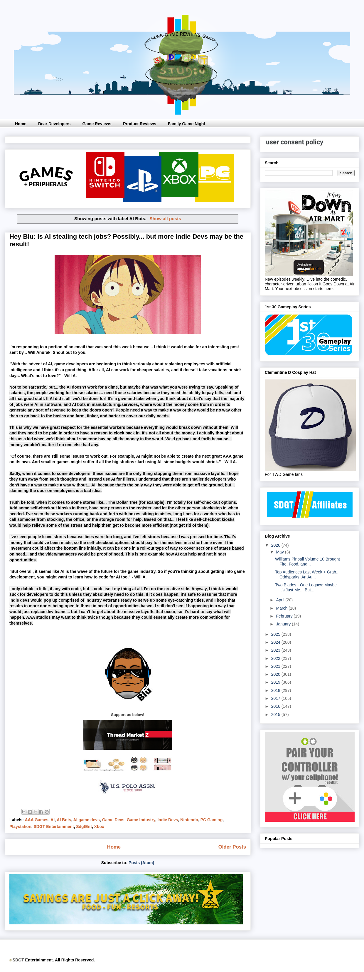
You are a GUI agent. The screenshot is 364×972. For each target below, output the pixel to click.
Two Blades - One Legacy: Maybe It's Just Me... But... (306, 587)
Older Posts (232, 847)
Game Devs (113, 819)
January (284, 624)
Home (20, 123)
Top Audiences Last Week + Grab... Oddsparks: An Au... (307, 574)
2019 (276, 682)
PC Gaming (211, 819)
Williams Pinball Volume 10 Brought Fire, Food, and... (307, 561)
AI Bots (64, 819)
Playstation (20, 826)
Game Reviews (96, 123)
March (282, 608)
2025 (276, 634)
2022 (276, 658)
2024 (276, 642)
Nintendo (189, 819)
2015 (276, 714)
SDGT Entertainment (53, 826)
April (280, 600)
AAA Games (36, 819)
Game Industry (141, 819)
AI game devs (86, 819)
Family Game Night (186, 123)
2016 (276, 706)
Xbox (99, 826)
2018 (276, 690)
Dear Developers (54, 123)
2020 (276, 674)
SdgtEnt (84, 826)
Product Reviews (139, 123)
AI (52, 819)
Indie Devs (167, 819)
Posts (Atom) (141, 862)
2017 (276, 698)
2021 (276, 666)
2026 (276, 545)
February (285, 616)
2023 (276, 650)
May (280, 552)
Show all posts (165, 218)
